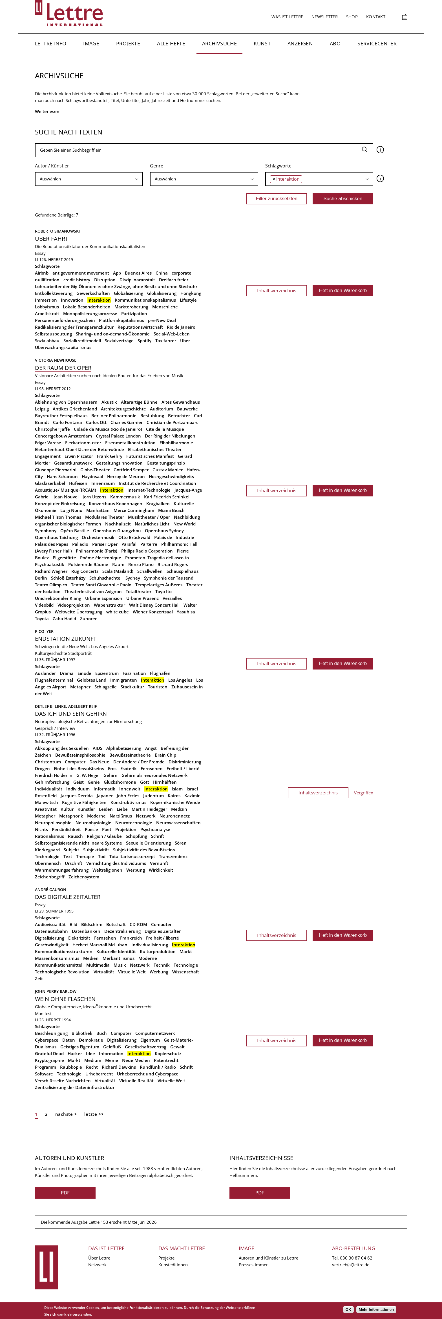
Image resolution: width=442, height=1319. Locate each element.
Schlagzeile (105, 687)
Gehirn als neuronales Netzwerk (154, 775)
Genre (156, 166)
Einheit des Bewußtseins (79, 768)
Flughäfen (160, 673)
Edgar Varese (48, 442)
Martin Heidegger (149, 809)
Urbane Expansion (103, 598)
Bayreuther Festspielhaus (61, 415)
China (162, 273)
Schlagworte (278, 166)
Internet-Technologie (149, 490)
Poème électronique (100, 557)
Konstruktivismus (128, 802)
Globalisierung (128, 293)
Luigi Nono (71, 510)
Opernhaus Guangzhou (117, 530)
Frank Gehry (109, 456)
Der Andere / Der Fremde (139, 762)
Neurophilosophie (53, 822)
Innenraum (103, 483)
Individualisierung (149, 944)
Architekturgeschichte (123, 409)
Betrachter (179, 415)
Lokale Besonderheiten (87, 307)
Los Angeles (180, 680)
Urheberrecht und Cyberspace (147, 1074)
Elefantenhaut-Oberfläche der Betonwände (79, 449)
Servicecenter (377, 43)
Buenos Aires (138, 273)
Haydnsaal (92, 476)
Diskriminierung (185, 762)
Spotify (144, 340)
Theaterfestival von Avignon (93, 591)
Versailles (172, 598)
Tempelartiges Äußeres (158, 584)
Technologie (47, 856)
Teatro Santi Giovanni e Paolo (101, 584)
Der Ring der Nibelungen (170, 436)
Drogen (42, 768)
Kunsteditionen (173, 1264)
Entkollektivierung (53, 293)
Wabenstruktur (109, 605)
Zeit (39, 978)
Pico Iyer (44, 631)
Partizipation (134, 313)
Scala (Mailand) (117, 571)
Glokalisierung (161, 293)
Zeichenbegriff (50, 877)
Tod (101, 856)
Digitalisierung (49, 938)
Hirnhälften (165, 782)
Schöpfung (136, 836)
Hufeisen (78, 483)
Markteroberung (131, 307)
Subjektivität (96, 849)
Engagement (48, 456)
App (117, 273)
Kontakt (375, 16)
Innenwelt (129, 789)
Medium (92, 1060)
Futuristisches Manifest (150, 456)
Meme (111, 1060)
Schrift (157, 836)
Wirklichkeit (161, 870)
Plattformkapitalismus (121, 320)
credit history (76, 279)
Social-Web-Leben (172, 334)
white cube (117, 612)
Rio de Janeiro (181, 327)
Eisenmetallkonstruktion (130, 442)
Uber (185, 340)
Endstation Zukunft (65, 638)
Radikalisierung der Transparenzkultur (74, 327)
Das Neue (99, 762)
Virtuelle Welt (132, 972)
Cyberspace (46, 1040)
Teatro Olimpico (51, 584)
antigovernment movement (80, 273)
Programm (45, 1067)
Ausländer (45, 673)
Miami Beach (171, 510)
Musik (120, 965)
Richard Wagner (51, 571)
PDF (65, 1192)
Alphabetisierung (123, 748)
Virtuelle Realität (136, 1080)
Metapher (80, 687)
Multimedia (98, 965)
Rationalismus (49, 836)
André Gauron (50, 889)
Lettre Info (50, 43)
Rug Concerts (84, 571)
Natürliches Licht (152, 524)
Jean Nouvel (66, 497)
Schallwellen (150, 571)
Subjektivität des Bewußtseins (144, 849)
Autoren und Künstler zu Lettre (268, 1258)
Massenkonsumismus (57, 958)
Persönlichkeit (66, 829)
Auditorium (161, 409)
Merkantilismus (118, 958)
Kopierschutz (168, 1053)
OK (348, 1309)
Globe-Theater (95, 469)
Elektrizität (79, 938)
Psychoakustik (49, 564)
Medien (91, 958)
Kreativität (46, 809)
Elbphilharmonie (176, 442)
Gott (144, 782)
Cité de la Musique (165, 429)
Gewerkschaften (93, 293)
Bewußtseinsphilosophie (80, 755)
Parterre (148, 544)
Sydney (132, 578)
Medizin (179, 809)
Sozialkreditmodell (82, 340)
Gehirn (110, 775)
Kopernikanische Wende (175, 802)
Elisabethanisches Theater (155, 449)
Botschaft (116, 924)
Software (44, 1074)
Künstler (86, 809)
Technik (162, 965)
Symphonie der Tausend (168, 578)
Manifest (43, 1013)
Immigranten (123, 680)
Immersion (46, 300)
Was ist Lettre (287, 16)
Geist (78, 782)
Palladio (80, 544)
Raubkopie (71, 1067)
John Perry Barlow (55, 991)
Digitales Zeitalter (163, 931)
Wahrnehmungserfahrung (62, 870)
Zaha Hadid (64, 618)
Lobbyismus (47, 307)
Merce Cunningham (134, 510)
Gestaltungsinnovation (119, 463)
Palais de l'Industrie (174, 537)
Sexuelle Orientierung (148, 843)
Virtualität (104, 972)
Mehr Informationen (376, 1309)
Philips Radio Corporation (147, 551)
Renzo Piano (141, 564)
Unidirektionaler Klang (58, 598)
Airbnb (41, 273)
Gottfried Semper (131, 469)
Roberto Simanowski (57, 231)
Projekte (128, 43)
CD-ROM (138, 924)
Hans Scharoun (62, 476)
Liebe (122, 809)
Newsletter (324, 16)
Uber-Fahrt (51, 238)
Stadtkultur (132, 687)
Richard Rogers (173, 564)
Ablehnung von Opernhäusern (66, 402)
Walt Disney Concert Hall (154, 605)
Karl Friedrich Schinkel (166, 497)
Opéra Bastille (74, 530)
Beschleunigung (51, 1033)
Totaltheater (138, 591)
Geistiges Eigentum (79, 1047)
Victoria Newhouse (55, 360)
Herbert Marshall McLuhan (99, 944)
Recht (92, 1067)
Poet (106, 829)
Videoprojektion (74, 605)
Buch (101, 1033)
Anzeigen (300, 43)
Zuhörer (88, 618)
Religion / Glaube (104, 836)
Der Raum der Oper (63, 368)
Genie (94, 782)
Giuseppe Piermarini (55, 469)
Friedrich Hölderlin (53, 775)
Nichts (41, 829)
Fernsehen (152, 768)
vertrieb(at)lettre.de (350, 1264)
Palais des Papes (51, 544)
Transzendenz (173, 856)
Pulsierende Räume (88, 564)
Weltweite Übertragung (78, 612)
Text (67, 856)
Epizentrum (107, 673)
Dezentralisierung (122, 931)
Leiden (106, 809)
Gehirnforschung (52, 782)
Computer (75, 762)
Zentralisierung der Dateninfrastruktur (74, 1087)
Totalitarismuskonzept (132, 856)
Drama (67, 673)
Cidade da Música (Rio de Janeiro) (108, 429)
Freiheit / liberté (183, 768)
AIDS (97, 748)
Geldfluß (112, 1047)
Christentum (48, 762)
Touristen (157, 687)
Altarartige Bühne (139, 402)
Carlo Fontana (67, 422)
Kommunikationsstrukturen (63, 951)
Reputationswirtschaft (140, 327)
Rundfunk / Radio (158, 1067)
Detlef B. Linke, (51, 706)
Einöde (84, 673)
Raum (118, 564)
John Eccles (128, 795)
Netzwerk (146, 816)
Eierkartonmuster (83, 442)
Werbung (135, 870)
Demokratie (91, 1040)
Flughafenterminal (54, 680)
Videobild (44, 605)
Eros (112, 768)
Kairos (174, 795)
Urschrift (73, 863)
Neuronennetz (175, 816)
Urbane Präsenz (142, 598)
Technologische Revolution (62, 972)
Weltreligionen (107, 870)
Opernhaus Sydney (164, 530)
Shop (352, 16)
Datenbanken (86, 931)
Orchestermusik (98, 537)
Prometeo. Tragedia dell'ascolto (157, 557)
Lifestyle (188, 300)
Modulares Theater (104, 517)
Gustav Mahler (168, 469)
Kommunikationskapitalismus (145, 300)
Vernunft (159, 863)
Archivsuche (219, 43)
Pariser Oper (105, 544)
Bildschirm (91, 924)
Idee (90, 1053)
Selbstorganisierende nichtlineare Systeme (78, 843)
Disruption (105, 279)
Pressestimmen (254, 1264)
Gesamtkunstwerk (73, 463)
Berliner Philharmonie (113, 415)
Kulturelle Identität (116, 951)
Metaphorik (71, 816)
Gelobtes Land (91, 680)
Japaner (105, 795)
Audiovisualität (50, 924)
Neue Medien (136, 1060)
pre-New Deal (162, 320)
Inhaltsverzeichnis (276, 290)
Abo (335, 43)
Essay (40, 253)
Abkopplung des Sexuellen (62, 748)
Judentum (153, 795)
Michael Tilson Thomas (58, 517)
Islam (177, 789)
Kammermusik (125, 497)
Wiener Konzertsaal (153, 612)
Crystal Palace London (118, 436)
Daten (68, 1040)
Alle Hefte (171, 43)
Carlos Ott (96, 422)
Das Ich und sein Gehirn (71, 713)
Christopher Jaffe (52, 429)
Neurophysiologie (93, 822)
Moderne (96, 816)
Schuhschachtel (105, 578)
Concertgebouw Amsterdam (63, 436)
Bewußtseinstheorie (130, 755)
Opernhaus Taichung (56, 537)
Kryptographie (49, 1060)
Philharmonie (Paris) (96, 551)
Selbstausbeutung (53, 334)
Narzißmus (121, 816)
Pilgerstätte (64, 557)
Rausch (75, 836)
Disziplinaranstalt (137, 279)
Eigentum (150, 1040)
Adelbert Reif (82, 706)
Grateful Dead (49, 1053)
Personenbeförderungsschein (65, 320)
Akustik (109, 402)
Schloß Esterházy (68, 578)
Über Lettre (99, 1258)
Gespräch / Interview (55, 728)
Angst (151, 748)
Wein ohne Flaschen (65, 999)
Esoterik (128, 768)
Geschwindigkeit (51, 944)
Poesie (91, 829)
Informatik (104, 789)
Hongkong (190, 293)
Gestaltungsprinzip (166, 463)
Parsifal (128, 544)
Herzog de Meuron (126, 476)
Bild (73, 924)
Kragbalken (158, 503)
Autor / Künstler (52, 166)
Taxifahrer (165, 340)
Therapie (85, 856)
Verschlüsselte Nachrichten (63, 1080)
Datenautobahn (51, 931)
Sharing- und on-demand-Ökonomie (113, 334)
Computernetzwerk (155, 1033)
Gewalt (177, 1047)
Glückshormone (120, 782)
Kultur (67, 809)
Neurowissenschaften (178, 822)
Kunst (262, 43)
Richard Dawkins (119, 1067)
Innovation (72, 300)
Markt (186, 951)
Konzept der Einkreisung (60, 503)
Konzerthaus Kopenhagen (115, 503)
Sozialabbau (47, 340)
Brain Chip (165, 755)
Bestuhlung (152, 415)
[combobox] (89, 179)
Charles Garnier (127, 422)
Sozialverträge (119, 340)
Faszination (134, 673)
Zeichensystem (83, 877)
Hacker (75, 1053)
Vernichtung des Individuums (116, 863)
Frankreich (131, 938)
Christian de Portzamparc (172, 422)
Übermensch (48, 863)
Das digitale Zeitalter (67, 897)
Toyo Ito (163, 591)
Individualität (48, 789)
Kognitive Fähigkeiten (84, 802)
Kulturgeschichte (51, 653)
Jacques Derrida (77, 795)
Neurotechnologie (133, 822)
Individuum (78, 789)
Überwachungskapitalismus (63, 347)
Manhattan (98, 510)
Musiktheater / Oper (149, 517)
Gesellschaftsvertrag (145, 1047)
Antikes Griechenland (75, 409)
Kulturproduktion (158, 951)
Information (111, 1053)
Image (91, 43)
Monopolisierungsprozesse (90, 313)
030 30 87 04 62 (356, 1258)
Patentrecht (166, 1060)
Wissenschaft (185, 972)
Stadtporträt (80, 653)
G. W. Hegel (88, 775)
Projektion (125, 829)
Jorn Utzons (94, 497)
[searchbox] (89, 178)
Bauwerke (187, 409)
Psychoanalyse (155, 829)
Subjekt (71, 849)
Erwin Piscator (79, 456)
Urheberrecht (99, 1074)
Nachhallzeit (118, 524)
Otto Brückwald (134, 537)
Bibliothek (82, 1033)
